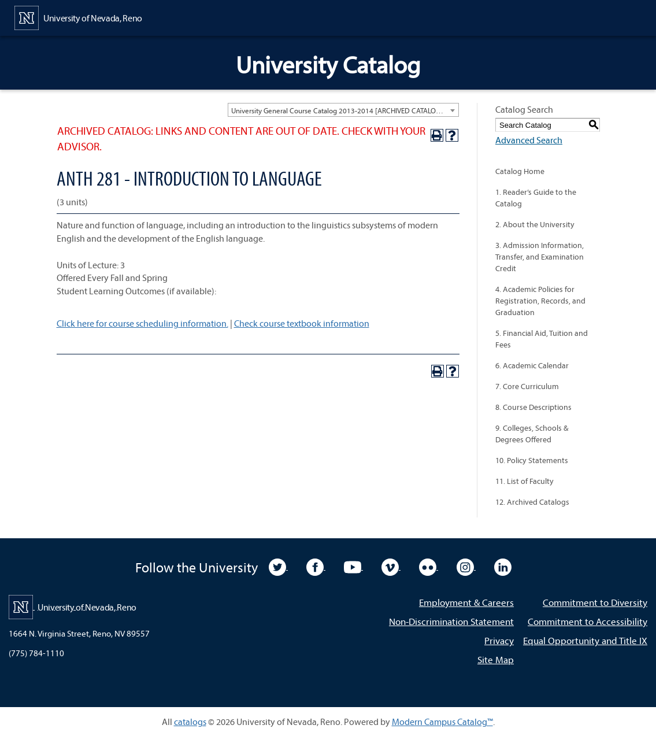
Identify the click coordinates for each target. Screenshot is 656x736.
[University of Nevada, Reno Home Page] (78, 17)
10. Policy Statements (531, 460)
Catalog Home (519, 171)
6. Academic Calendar (532, 365)
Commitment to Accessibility (587, 621)
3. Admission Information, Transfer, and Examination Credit (539, 256)
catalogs (190, 721)
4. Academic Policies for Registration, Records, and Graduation (540, 300)
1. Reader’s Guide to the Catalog (535, 198)
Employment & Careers (466, 602)
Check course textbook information (301, 323)
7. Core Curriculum (527, 386)
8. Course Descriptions (533, 407)
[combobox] (343, 110)
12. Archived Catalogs (532, 502)
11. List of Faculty (524, 481)
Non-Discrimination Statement (451, 621)
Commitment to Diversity (595, 602)
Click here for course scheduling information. (142, 323)
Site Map (495, 659)
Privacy (499, 640)
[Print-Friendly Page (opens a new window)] (437, 135)
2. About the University (535, 224)
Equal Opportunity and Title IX (585, 640)
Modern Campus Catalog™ (442, 721)
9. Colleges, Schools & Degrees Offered (531, 434)
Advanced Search (528, 140)
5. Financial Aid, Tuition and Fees (541, 339)
